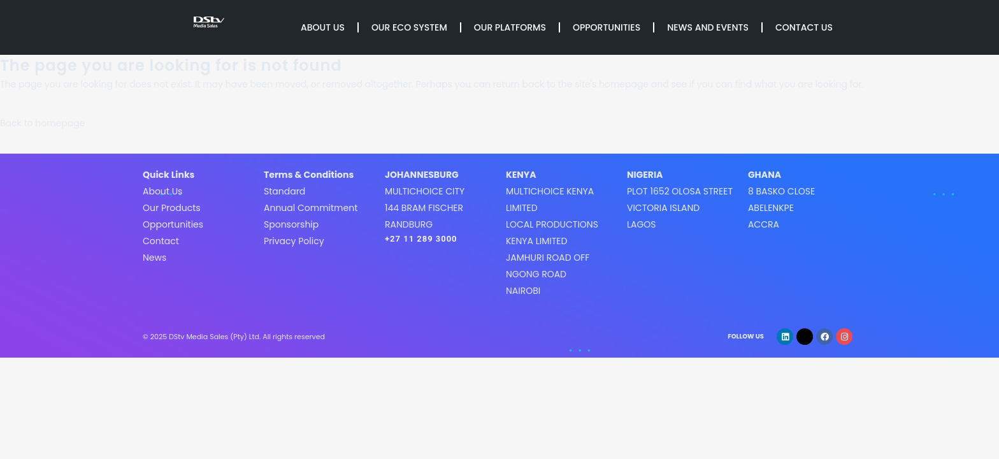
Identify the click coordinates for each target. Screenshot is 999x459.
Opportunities (606, 27)
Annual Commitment (310, 207)
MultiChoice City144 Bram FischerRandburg (424, 208)
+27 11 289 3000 (421, 239)
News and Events (708, 27)
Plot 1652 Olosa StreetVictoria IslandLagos (680, 208)
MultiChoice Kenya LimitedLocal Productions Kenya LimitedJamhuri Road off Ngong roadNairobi (552, 241)
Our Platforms (510, 27)
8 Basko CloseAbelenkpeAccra (781, 208)
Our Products (172, 207)
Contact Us (804, 27)
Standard (284, 191)
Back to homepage (42, 123)
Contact (161, 241)
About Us (323, 27)
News (154, 257)
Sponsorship (291, 224)
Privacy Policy (294, 241)
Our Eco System (409, 27)
